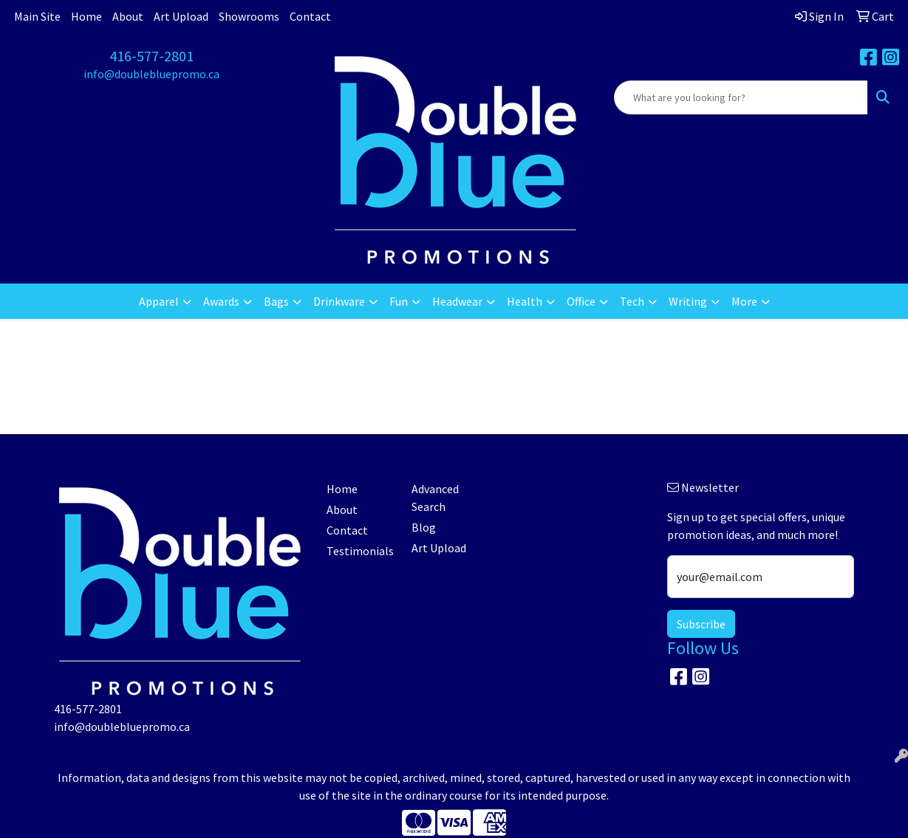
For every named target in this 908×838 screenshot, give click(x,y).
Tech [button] (632, 301)
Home (86, 16)
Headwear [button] (457, 301)
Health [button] (524, 301)
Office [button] (581, 301)
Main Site (37, 16)
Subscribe (701, 624)
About (127, 16)
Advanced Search (435, 497)
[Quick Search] (741, 97)
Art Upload (181, 16)
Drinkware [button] (339, 301)
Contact (310, 16)
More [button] (744, 301)
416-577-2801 (151, 56)
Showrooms (249, 16)
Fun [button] (398, 301)
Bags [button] (276, 301)
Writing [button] (688, 301)
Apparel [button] (159, 301)
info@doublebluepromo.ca (151, 73)
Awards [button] (221, 301)
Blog (424, 527)
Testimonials (360, 550)
